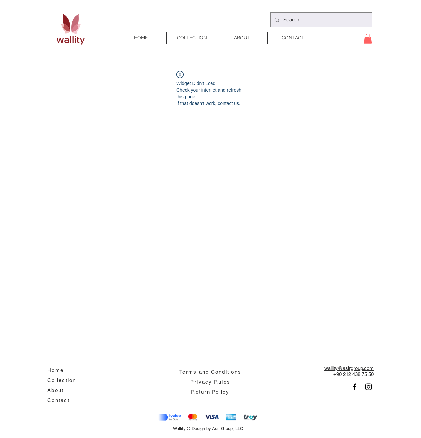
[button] (368, 39)
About (55, 390)
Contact (58, 400)
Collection (61, 380)
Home (55, 370)
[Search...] (320, 20)
